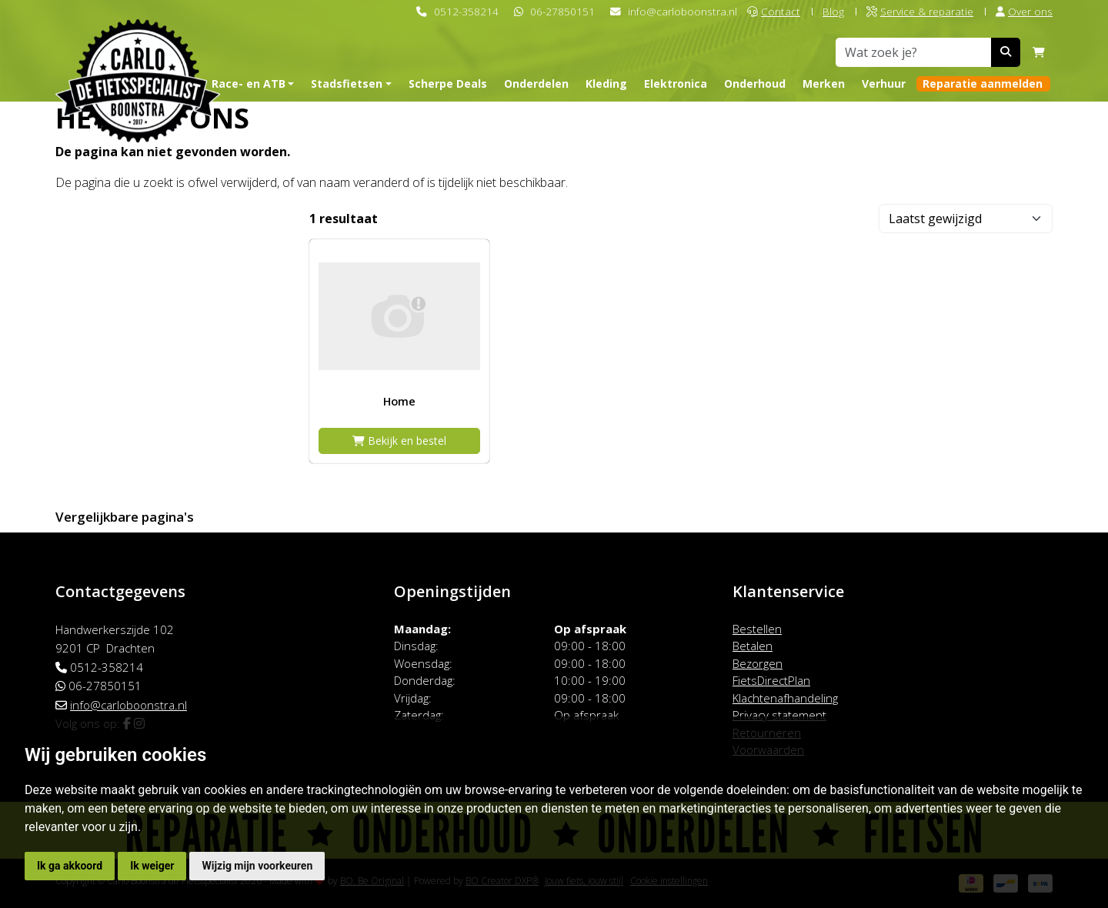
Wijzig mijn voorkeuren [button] (257, 866)
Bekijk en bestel (399, 440)
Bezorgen (758, 663)
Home (399, 401)
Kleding (606, 83)
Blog (833, 11)
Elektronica (675, 83)
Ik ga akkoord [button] (69, 866)
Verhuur (884, 83)
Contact (773, 11)
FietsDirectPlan (771, 680)
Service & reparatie (919, 11)
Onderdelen (536, 83)
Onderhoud (755, 83)
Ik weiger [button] (152, 866)
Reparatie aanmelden (983, 83)
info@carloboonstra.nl (682, 11)
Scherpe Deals (448, 83)
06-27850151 (562, 11)
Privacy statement (779, 715)
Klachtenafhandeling (785, 698)
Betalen (753, 645)
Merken (824, 83)
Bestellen (757, 628)
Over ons (1024, 11)
